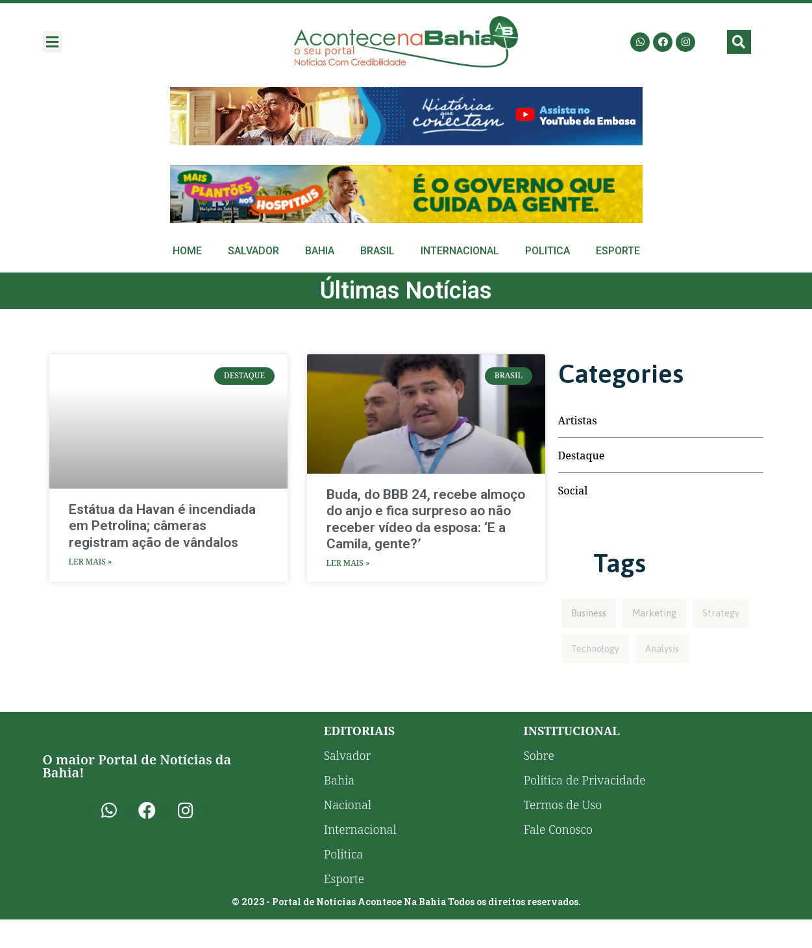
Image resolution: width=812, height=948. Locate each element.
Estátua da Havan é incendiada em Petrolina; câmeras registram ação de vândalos (162, 526)
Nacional (347, 804)
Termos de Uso (562, 804)
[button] (52, 42)
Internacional (460, 251)
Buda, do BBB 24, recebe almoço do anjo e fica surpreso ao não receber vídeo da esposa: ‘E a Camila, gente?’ (425, 519)
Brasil (377, 251)
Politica (547, 251)
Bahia (319, 251)
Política (343, 854)
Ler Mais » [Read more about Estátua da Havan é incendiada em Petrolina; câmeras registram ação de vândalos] (90, 561)
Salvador (253, 251)
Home (187, 251)
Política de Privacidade (584, 780)
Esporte (618, 251)
